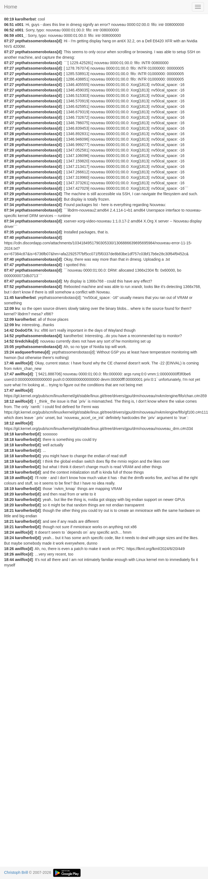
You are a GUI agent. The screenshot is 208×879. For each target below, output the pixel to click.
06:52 (9, 30)
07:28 (9, 134)
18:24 (9, 532)
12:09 (9, 308)
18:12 (9, 401)
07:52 (9, 286)
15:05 (9, 347)
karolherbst (25, 19)
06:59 (9, 35)
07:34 (9, 205)
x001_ (20, 35)
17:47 (9, 374)
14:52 (9, 336)
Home (10, 7)
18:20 (9, 494)
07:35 (9, 232)
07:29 (9, 194)
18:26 (9, 549)
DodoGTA (23, 330)
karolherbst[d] (28, 434)
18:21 (9, 510)
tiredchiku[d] (26, 341)
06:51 (9, 24)
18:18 (9, 434)
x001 (19, 24)
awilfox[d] (24, 363)
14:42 (9, 330)
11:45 (9, 297)
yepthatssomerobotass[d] (38, 41)
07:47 (9, 265)
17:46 (9, 363)
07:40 (9, 237)
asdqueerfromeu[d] (32, 352)
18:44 (9, 559)
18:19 (9, 461)
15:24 (9, 352)
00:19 (9, 19)
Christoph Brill (16, 872)
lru (17, 308)
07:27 (9, 41)
